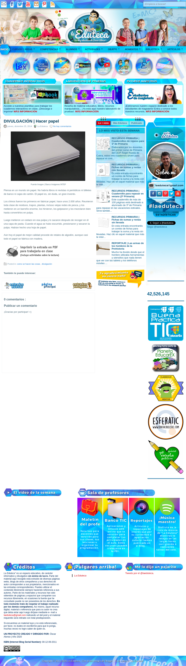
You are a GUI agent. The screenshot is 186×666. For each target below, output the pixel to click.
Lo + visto (103, 123)
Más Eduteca (120, 123)
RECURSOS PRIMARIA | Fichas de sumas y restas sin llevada (126, 219)
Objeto (115, 48)
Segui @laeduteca (157, 226)
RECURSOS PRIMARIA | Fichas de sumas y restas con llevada (126, 167)
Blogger (109, 660)
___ (5, 49)
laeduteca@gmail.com (15, 615)
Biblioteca (155, 48)
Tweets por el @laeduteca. (139, 573)
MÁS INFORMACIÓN (25, 111)
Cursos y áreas (24, 48)
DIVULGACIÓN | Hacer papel (31, 121)
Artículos (176, 48)
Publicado (136, 123)
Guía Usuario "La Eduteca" (129, 660)
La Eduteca (80, 575)
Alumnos (74, 48)
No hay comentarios (62, 126)
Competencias (51, 48)
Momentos (134, 48)
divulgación (47, 264)
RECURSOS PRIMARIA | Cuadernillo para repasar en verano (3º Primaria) (128, 193)
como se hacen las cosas (29, 264)
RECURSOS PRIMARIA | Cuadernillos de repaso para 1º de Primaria (128, 141)
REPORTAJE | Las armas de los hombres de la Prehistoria (128, 246)
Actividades (95, 48)
